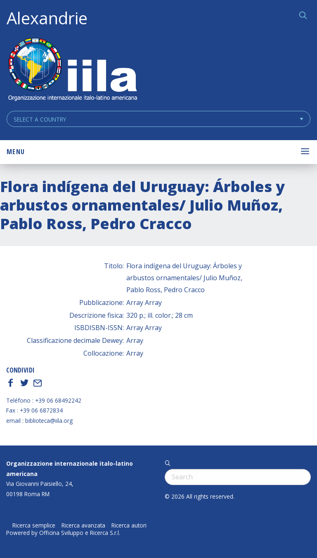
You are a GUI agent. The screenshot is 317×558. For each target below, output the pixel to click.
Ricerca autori (129, 525)
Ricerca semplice (33, 525)
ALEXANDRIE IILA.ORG (72, 70)
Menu (16, 151)
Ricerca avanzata (83, 525)
